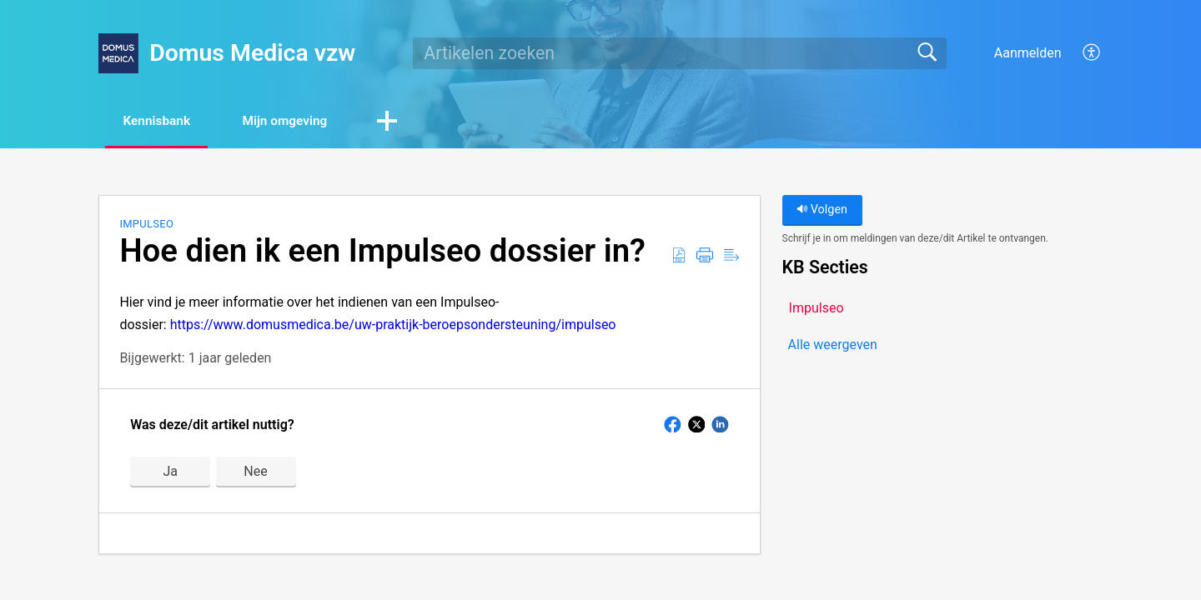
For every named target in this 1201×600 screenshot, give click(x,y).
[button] (408, 122)
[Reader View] (731, 257)
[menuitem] (1082, 53)
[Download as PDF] (678, 257)
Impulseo (146, 224)
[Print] (704, 257)
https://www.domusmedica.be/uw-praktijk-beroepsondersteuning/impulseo (393, 325)
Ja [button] (170, 472)
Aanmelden (1028, 53)
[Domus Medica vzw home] (118, 53)
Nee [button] (255, 472)
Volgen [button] (821, 210)
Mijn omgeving (300, 121)
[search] (680, 53)
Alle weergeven (832, 345)
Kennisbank (163, 121)
